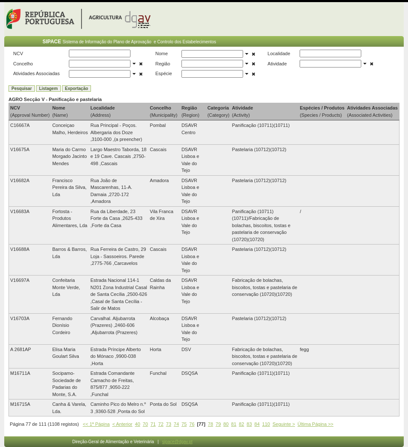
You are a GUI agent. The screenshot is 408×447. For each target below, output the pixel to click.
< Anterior (122, 424)
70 (145, 424)
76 (191, 424)
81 (233, 424)
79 (218, 424)
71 (153, 424)
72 (160, 424)
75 (184, 424)
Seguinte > (283, 424)
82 (241, 424)
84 (257, 424)
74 (176, 424)
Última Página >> (315, 424)
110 (266, 424)
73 (168, 424)
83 (249, 424)
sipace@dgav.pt (177, 441)
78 (210, 424)
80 (226, 424)
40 (137, 424)
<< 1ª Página (96, 424)
